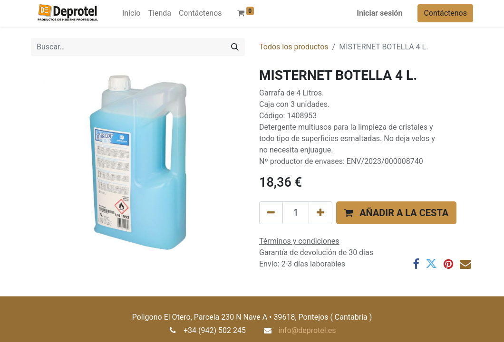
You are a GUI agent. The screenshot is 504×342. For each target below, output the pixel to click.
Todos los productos (294, 46)
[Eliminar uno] (271, 212)
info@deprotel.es (307, 330)
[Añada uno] (320, 212)
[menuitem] (131, 13)
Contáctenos (445, 13)
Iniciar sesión (379, 13)
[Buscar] (235, 47)
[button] (396, 212)
